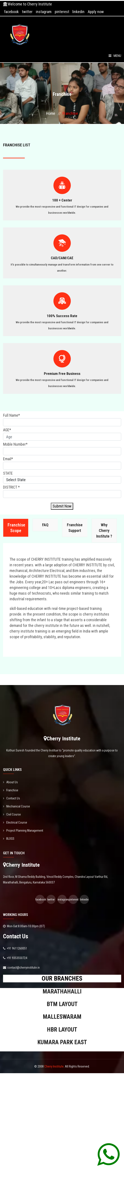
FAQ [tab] (45, 525)
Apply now (96, 11)
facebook (11, 11)
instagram (43, 11)
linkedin (78, 11)
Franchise (10, 790)
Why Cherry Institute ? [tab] (104, 530)
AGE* (7, 430)
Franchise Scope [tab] (16, 527)
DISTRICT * (11, 487)
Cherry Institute (54, 1066)
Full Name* (11, 415)
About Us (10, 782)
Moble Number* (15, 444)
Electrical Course (15, 822)
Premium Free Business (62, 373)
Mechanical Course (16, 806)
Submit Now (62, 506)
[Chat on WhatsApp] (108, 1154)
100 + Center (62, 200)
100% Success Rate (62, 316)
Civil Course (12, 814)
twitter (27, 11)
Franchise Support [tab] (75, 528)
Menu (115, 56)
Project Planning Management (23, 830)
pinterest (62, 11)
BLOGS (8, 838)
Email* (8, 459)
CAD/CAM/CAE (62, 258)
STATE (8, 473)
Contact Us (11, 798)
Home (50, 113)
